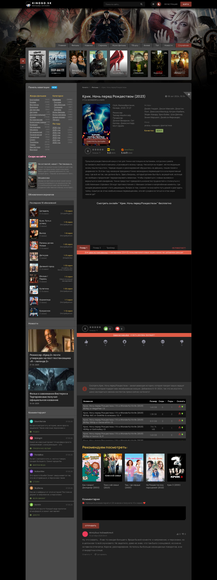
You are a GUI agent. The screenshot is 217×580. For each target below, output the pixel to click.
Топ (156, 45)
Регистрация (170, 4)
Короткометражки (38, 122)
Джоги (35, 515)
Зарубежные (59, 105)
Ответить (87, 554)
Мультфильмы (118, 45)
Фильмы (74, 45)
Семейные (34, 137)
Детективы (35, 110)
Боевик (33, 102)
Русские (57, 102)
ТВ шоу (134, 45)
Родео (34, 432)
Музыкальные (36, 132)
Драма (33, 117)
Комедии (34, 124)
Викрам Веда (38, 465)
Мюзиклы (34, 129)
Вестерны (34, 105)
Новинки (87, 45)
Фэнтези (33, 149)
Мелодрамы (35, 127)
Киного (85, 87)
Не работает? (179, 248)
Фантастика (35, 147)
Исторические (36, 119)
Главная (60, 45)
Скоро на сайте (37, 156)
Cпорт (32, 139)
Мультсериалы (59, 115)
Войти (186, 4)
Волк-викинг (37, 498)
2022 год (56, 137)
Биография (34, 100)
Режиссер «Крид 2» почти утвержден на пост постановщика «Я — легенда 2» (50, 358)
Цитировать (101, 554)
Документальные (37, 115)
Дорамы (57, 110)
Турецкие (58, 107)
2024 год (56, 132)
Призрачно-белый (40, 448)
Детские (33, 112)
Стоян (34, 482)
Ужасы (32, 144)
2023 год (56, 135)
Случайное (183, 45)
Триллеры (34, 142)
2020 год (56, 142)
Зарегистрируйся (121, 335)
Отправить (90, 525)
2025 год (56, 130)
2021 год (56, 140)
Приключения (36, 134)
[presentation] (23, 66)
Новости (168, 45)
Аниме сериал (59, 117)
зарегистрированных (98, 252)
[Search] (141, 4)
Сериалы (101, 45)
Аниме (146, 45)
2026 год (56, 127)
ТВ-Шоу (56, 119)
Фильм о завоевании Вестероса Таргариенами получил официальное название (49, 397)
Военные (34, 107)
